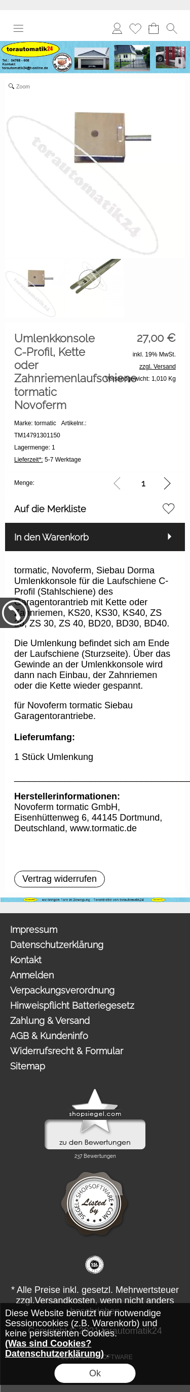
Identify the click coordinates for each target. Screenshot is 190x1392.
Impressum (33, 929)
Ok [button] (95, 1373)
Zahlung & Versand (50, 1020)
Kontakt (26, 960)
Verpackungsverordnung (62, 990)
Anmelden (117, 28)
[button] (18, 28)
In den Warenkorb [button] (51, 537)
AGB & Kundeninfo (49, 1035)
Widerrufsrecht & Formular (66, 1051)
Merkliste (135, 28)
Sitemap (27, 1066)
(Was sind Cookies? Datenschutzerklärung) (54, 1348)
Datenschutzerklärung (56, 944)
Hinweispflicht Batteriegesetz (72, 1005)
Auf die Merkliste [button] (50, 509)
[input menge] (143, 483)
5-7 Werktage (47, 459)
